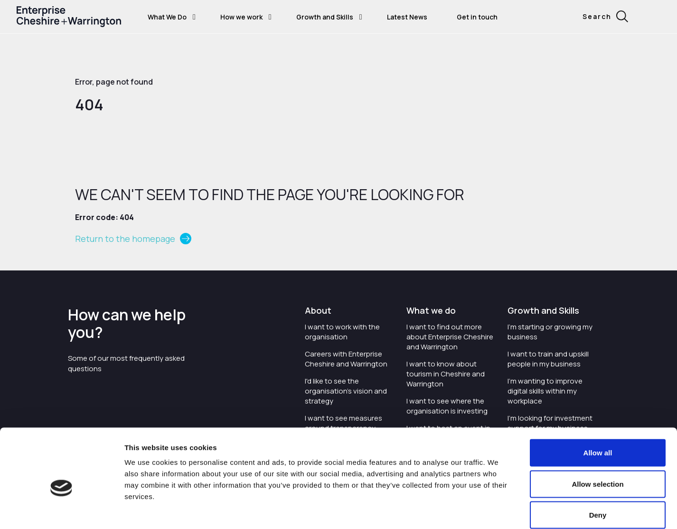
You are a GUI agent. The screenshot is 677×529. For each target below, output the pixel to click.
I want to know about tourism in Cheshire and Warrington (445, 374)
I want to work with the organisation (342, 332)
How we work (241, 16)
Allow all (597, 404)
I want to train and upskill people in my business (548, 359)
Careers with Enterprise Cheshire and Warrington (346, 359)
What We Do (167, 16)
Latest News (407, 16)
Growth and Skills (324, 16)
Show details (537, 510)
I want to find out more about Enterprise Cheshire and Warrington (449, 337)
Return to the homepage (125, 238)
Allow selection (597, 436)
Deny (598, 466)
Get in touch (477, 16)
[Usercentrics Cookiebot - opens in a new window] (61, 510)
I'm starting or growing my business (550, 332)
